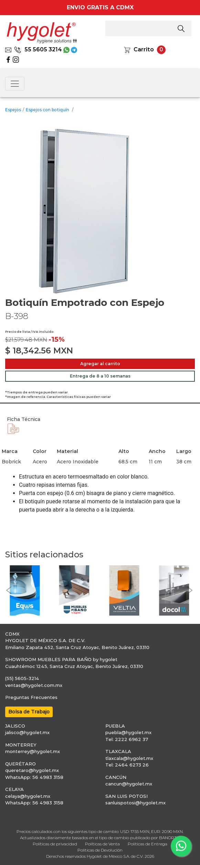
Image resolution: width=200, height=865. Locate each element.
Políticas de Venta (102, 843)
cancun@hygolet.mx (128, 783)
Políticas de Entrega (147, 843)
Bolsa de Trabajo (29, 712)
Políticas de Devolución (100, 850)
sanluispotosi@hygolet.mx (135, 802)
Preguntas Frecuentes (31, 697)
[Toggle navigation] (14, 84)
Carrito (144, 49)
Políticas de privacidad (55, 843)
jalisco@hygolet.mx (27, 732)
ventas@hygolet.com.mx (33, 685)
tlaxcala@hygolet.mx (129, 758)
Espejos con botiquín (48, 109)
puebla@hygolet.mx (128, 732)
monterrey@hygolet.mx (32, 751)
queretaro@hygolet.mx (32, 770)
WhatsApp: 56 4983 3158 (34, 777)
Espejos (13, 109)
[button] (8, 590)
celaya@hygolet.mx (27, 796)
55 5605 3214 (38, 49)
